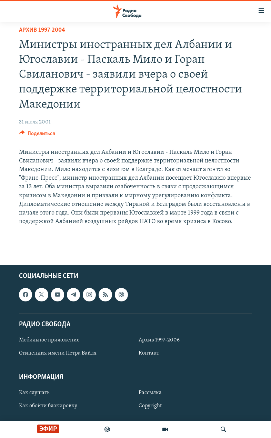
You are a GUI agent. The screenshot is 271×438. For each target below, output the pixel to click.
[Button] (37, 135)
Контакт (149, 353)
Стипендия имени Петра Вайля (58, 353)
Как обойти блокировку (48, 406)
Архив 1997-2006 (159, 339)
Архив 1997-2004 (42, 30)
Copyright (150, 406)
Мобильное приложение (49, 339)
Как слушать (34, 393)
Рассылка (150, 393)
